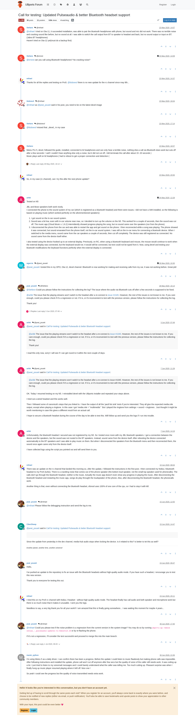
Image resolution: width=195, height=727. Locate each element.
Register (24, 710)
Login (33, 710)
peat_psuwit (32, 286)
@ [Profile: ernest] (30, 60)
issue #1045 (113, 295)
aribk (29, 198)
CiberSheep (31, 524)
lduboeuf (30, 101)
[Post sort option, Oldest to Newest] (158, 20)
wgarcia (30, 263)
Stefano (30, 28)
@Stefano (43, 286)
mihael (29, 79)
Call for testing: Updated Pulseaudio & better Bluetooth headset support (78, 326)
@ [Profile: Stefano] (31, 290)
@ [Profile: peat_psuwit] (44, 105)
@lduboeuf (39, 124)
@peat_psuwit (41, 263)
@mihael (38, 28)
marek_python (33, 655)
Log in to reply (169, 20)
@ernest (38, 56)
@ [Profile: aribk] (30, 295)
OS (21, 20)
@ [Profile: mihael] (31, 31)
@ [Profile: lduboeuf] (72, 82)
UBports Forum (33, 4)
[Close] (174, 688)
